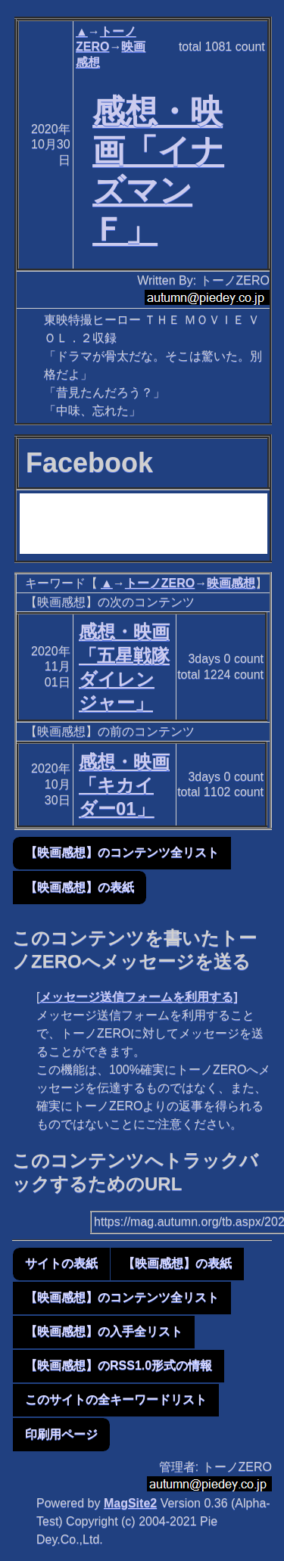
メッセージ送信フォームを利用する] (138, 996)
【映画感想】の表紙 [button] (79, 887)
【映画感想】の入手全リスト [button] (104, 1331)
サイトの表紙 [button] (61, 1263)
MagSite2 (130, 1503)
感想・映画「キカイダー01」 (124, 785)
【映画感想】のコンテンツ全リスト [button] (122, 852)
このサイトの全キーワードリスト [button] (116, 1399)
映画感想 (231, 583)
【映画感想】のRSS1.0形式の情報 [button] (118, 1365)
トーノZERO (160, 583)
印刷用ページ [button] (61, 1434)
